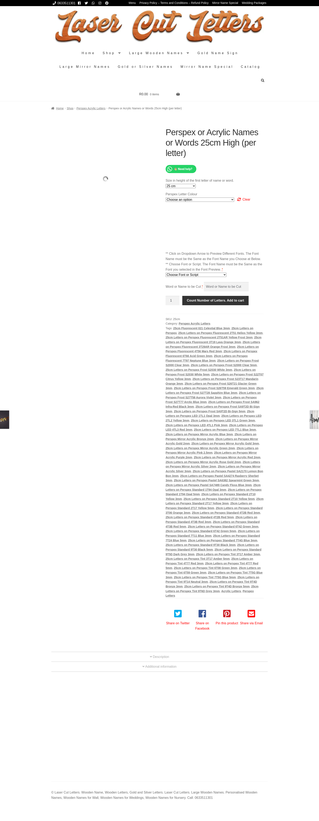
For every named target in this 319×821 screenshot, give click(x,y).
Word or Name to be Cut (184, 286)
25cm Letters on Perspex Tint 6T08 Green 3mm (205, 568)
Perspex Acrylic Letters (90, 108)
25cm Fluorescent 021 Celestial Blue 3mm (201, 328)
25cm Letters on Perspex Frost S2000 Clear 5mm (224, 365)
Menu (132, 2)
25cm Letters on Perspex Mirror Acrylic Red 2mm (227, 457)
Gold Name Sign (217, 53)
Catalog (251, 66)
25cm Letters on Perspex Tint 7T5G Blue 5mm (205, 577)
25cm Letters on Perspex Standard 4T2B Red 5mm (200, 517)
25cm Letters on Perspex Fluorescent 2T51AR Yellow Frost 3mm (209, 337)
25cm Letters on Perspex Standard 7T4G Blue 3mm (222, 540)
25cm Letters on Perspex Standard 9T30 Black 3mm (201, 545)
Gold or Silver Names (145, 66)
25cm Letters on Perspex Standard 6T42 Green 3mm (223, 526)
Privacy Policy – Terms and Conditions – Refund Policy (174, 2)
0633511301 (63, 3)
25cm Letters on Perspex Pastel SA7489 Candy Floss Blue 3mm (209, 485)
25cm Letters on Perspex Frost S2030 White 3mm (199, 369)
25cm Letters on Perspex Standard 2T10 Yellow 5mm (219, 499)
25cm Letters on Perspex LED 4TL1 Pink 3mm (196, 425)
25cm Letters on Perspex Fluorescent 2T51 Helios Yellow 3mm (220, 333)
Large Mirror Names (84, 66)
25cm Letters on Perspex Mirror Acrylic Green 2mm (200, 448)
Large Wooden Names (156, 53)
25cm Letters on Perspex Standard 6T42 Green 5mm (201, 531)
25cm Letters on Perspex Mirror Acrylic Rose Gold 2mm (203, 462)
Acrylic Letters (231, 591)
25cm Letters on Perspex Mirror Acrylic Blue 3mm (199, 434)
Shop (109, 53)
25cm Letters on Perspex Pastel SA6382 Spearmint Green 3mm (216, 480)
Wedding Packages (254, 2)
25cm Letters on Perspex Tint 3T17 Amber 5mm (198, 558)
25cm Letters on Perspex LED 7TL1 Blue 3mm (225, 429)
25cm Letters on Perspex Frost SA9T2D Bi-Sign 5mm (209, 411)
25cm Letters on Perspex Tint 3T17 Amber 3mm (228, 554)
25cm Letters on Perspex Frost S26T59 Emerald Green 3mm (214, 388)
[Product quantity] (172, 300)
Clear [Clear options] (246, 199)
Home (88, 53)
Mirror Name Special (225, 2)
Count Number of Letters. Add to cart (215, 300)
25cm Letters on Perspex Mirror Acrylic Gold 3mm (225, 443)
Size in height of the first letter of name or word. (200, 180)
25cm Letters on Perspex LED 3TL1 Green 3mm (223, 420)
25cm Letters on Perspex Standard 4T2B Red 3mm (226, 512)
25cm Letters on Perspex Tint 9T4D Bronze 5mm (217, 586)
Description (159, 657)
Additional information (159, 666)
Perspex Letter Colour (181, 194)
